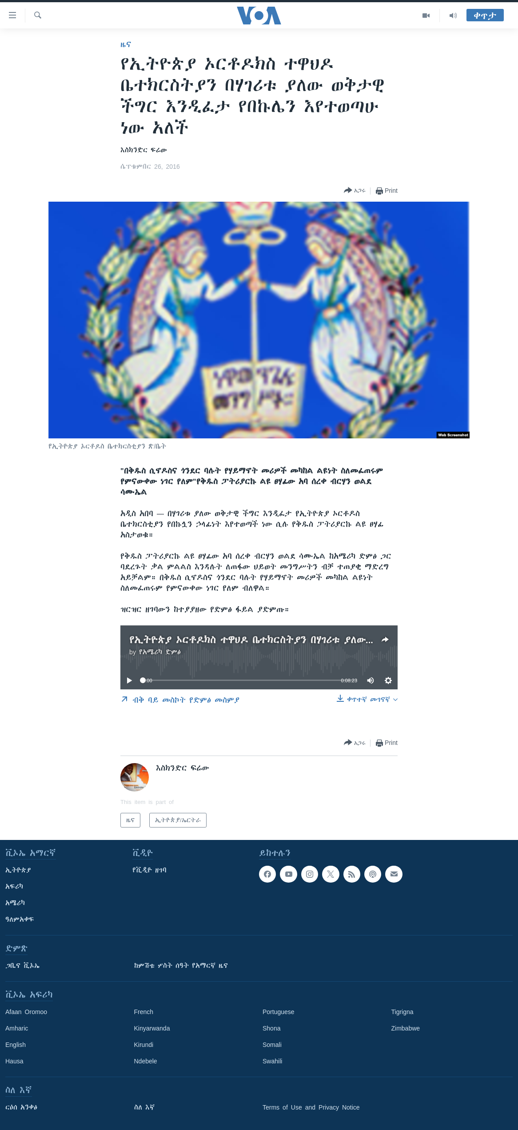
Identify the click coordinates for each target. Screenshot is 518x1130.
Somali (272, 1045)
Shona (271, 1028)
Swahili (272, 1061)
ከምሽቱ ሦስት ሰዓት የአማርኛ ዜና (181, 966)
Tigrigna (402, 1012)
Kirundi (144, 1045)
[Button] (355, 190)
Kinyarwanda (152, 1028)
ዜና (125, 44)
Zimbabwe (405, 1028)
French (144, 1012)
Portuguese (279, 1012)
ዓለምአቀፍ (19, 919)
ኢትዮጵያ (18, 870)
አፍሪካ (14, 887)
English (15, 1045)
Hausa (14, 1061)
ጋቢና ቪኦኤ (22, 966)
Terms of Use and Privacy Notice (311, 1107)
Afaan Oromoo (26, 1012)
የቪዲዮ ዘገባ (149, 870)
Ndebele (145, 1061)
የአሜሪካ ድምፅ (160, 652)
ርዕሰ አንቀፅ (21, 1107)
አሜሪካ (15, 903)
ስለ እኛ (144, 1107)
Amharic (16, 1028)
